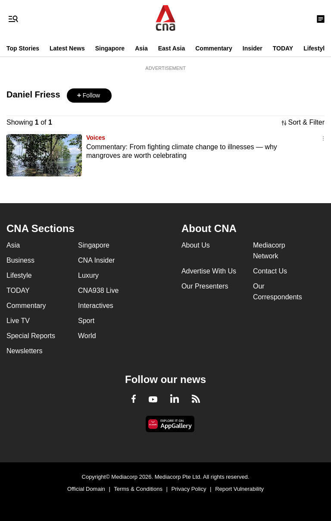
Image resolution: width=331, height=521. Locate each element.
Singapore (110, 48)
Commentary (213, 48)
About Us (195, 245)
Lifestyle (315, 48)
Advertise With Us (208, 271)
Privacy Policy (189, 489)
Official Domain (86, 489)
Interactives (95, 305)
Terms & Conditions (138, 489)
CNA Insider (96, 260)
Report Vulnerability (239, 489)
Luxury (88, 275)
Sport (86, 320)
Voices (95, 137)
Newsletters (24, 351)
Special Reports (30, 335)
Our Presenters (204, 286)
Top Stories (22, 48)
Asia (141, 48)
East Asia (171, 48)
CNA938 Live (98, 290)
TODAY (283, 48)
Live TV (18, 320)
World (87, 335)
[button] (89, 95)
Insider (252, 48)
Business (20, 260)
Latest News (67, 48)
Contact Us (270, 271)
